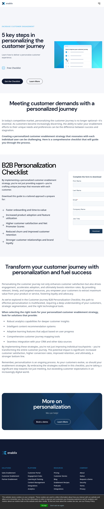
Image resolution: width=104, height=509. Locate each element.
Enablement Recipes (61, 482)
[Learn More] (35, 81)
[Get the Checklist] (12, 81)
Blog (55, 479)
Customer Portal (34, 473)
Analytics (31, 489)
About (82, 473)
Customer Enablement (10, 476)
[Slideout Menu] (99, 3)
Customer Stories (60, 476)
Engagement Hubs (35, 476)
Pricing (56, 473)
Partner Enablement (9, 479)
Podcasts (57, 486)
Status (82, 476)
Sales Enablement (8, 473)
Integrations (32, 486)
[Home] (7, 3)
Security (83, 482)
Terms (82, 486)
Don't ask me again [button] (57, 505)
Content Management (36, 482)
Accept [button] (44, 505)
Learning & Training (35, 479)
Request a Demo (86, 479)
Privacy (82, 489)
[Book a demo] (42, 422)
